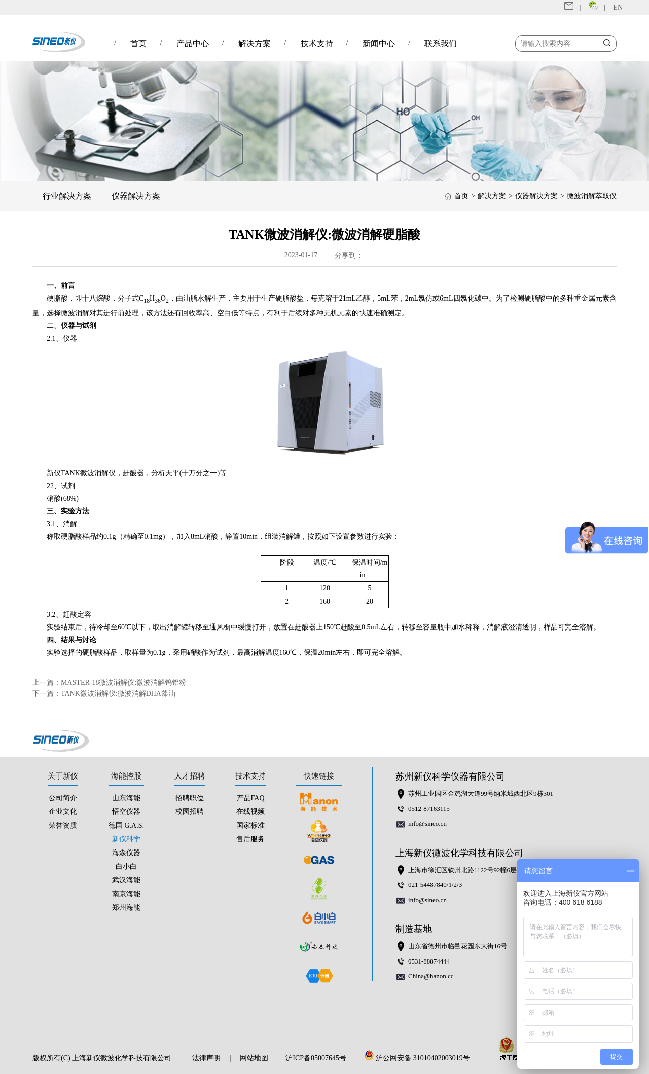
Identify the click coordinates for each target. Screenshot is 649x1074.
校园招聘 (189, 812)
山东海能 (126, 798)
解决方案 (492, 196)
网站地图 (254, 1058)
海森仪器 (126, 853)
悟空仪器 (126, 812)
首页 (461, 196)
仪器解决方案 (136, 196)
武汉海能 (126, 880)
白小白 (126, 866)
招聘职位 (189, 798)
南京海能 (126, 894)
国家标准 (250, 825)
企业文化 (63, 812)
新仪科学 (126, 839)
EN (618, 7)
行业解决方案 (67, 196)
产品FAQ (251, 798)
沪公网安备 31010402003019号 (420, 1058)
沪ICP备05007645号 (315, 1058)
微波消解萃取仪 (592, 196)
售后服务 (250, 839)
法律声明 (206, 1058)
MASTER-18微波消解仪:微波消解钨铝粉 (123, 682)
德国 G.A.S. (126, 825)
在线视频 (250, 812)
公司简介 (63, 798)
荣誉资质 (63, 825)
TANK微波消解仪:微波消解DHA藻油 (118, 693)
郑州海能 (126, 907)
